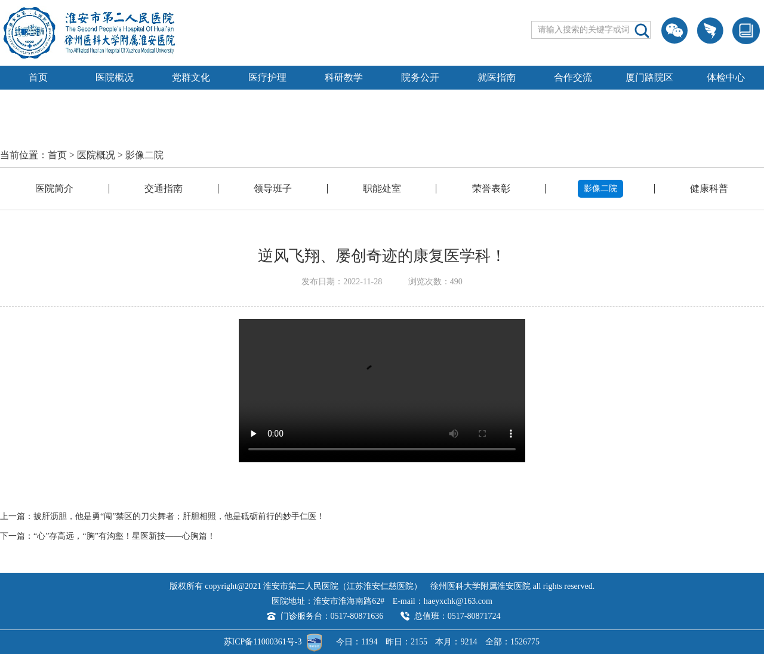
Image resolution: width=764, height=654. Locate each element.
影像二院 (144, 155)
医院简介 (54, 188)
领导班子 (273, 188)
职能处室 (382, 188)
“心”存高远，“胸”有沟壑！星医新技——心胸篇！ (124, 536)
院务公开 (420, 77)
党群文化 (191, 77)
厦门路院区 (649, 77)
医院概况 (115, 77)
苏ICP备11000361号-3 (263, 641)
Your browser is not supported (382, 390)
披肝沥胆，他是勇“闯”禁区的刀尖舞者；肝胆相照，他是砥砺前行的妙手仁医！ (179, 516)
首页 (38, 77)
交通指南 (163, 188)
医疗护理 (267, 77)
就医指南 (497, 77)
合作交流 (573, 77)
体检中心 (726, 77)
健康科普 (709, 188)
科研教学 (344, 77)
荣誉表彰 (491, 188)
